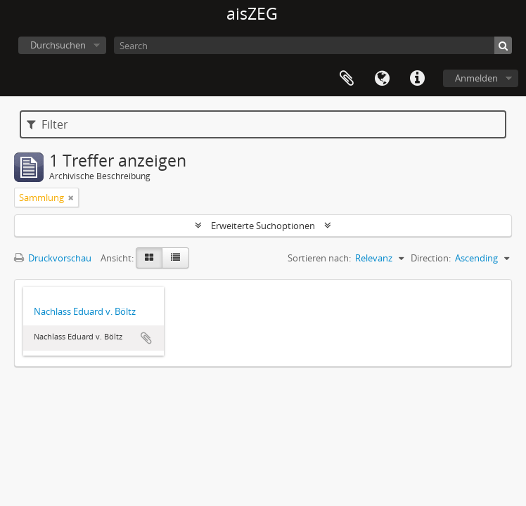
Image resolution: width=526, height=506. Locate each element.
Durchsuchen (58, 45)
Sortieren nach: (319, 258)
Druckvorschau (52, 258)
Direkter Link (417, 78)
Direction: (431, 258)
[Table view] (175, 257)
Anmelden (476, 78)
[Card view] (149, 257)
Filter (47, 124)
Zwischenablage (346, 78)
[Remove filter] (71, 197)
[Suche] (503, 45)
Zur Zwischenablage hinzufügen (146, 338)
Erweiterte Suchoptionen (263, 225)
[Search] (313, 45)
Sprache (381, 78)
